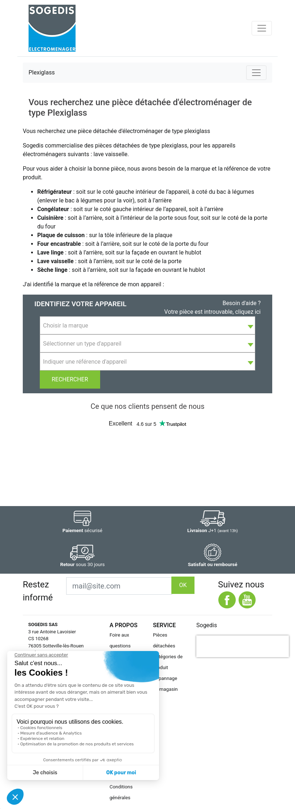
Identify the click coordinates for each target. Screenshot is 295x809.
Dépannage (165, 678)
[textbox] (147, 326)
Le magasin (165, 689)
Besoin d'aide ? (241, 303)
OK (183, 585)
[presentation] (242, 646)
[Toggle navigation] (262, 28)
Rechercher (70, 379)
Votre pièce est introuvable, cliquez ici (212, 311)
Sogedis (206, 625)
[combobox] (147, 325)
